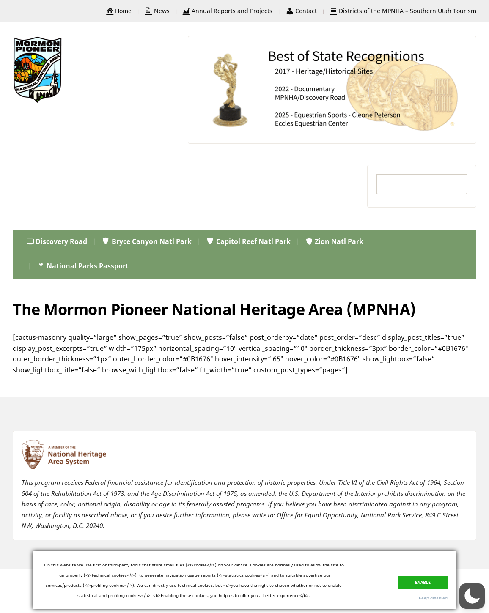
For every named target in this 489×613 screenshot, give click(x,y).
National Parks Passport (83, 266)
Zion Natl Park (334, 241)
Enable (423, 582)
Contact (301, 11)
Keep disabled (433, 598)
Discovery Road (57, 241)
